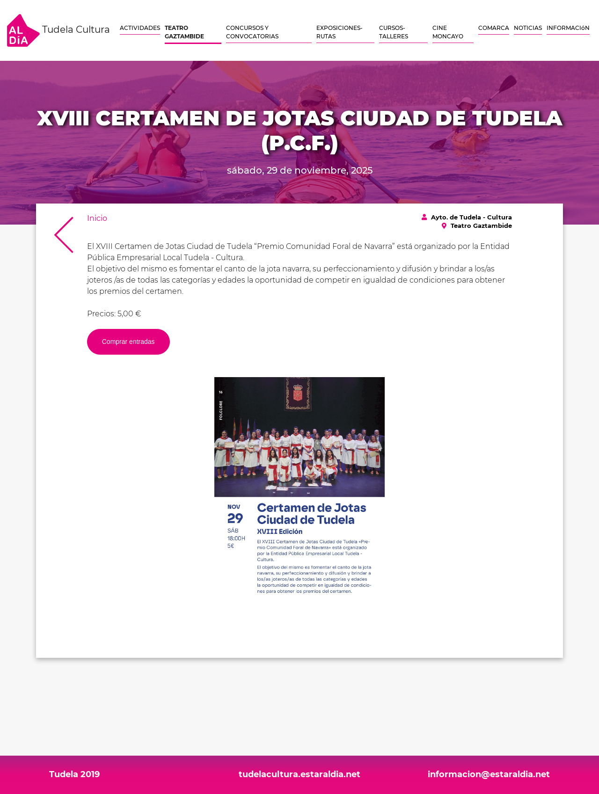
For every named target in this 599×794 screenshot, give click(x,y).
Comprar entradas (128, 341)
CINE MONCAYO (447, 32)
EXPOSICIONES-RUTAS (339, 32)
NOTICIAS (528, 27)
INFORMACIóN (568, 27)
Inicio (97, 218)
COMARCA (493, 27)
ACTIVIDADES (140, 27)
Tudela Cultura (58, 30)
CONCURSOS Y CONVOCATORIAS (252, 32)
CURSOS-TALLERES (393, 32)
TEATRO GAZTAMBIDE (184, 32)
